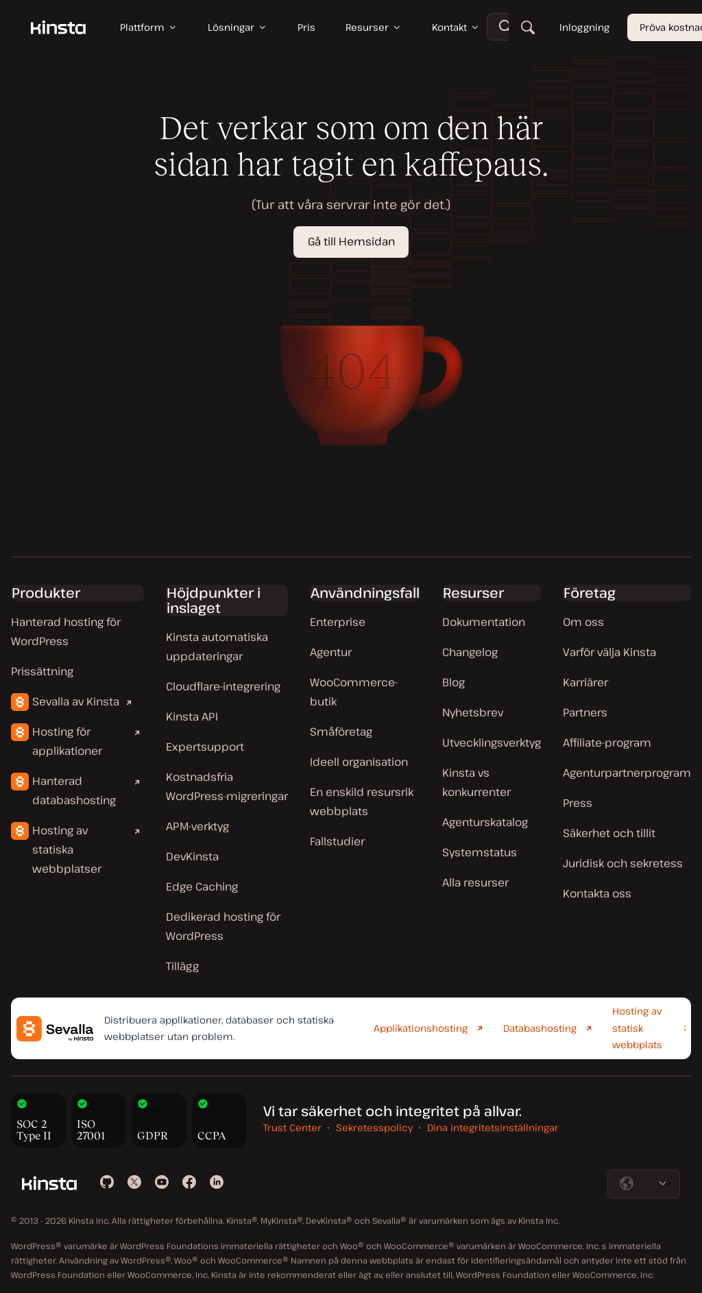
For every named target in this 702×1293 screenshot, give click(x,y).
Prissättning (42, 671)
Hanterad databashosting (74, 790)
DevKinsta (192, 856)
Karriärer (585, 682)
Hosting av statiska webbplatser (66, 849)
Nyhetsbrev (472, 712)
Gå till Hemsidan (351, 241)
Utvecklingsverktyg (491, 742)
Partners (585, 712)
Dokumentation (483, 621)
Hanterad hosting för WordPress (66, 631)
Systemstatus (479, 852)
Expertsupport (205, 746)
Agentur (331, 652)
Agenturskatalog (485, 822)
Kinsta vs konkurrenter (476, 782)
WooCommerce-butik (354, 692)
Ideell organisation (359, 761)
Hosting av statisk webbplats (637, 1027)
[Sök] (528, 27)
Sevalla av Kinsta (75, 701)
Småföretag (341, 731)
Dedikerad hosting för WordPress (223, 926)
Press (577, 802)
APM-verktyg (197, 826)
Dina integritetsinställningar (493, 1127)
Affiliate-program (607, 742)
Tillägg (182, 966)
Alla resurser (475, 882)
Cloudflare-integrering (223, 686)
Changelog (470, 652)
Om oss (583, 621)
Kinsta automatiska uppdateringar (217, 646)
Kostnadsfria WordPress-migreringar (227, 786)
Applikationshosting (421, 1028)
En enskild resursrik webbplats (361, 801)
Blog (453, 682)
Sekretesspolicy (374, 1127)
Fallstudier (337, 841)
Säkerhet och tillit (609, 833)
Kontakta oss (597, 893)
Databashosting (540, 1028)
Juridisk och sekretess (623, 863)
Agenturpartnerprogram (627, 772)
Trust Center (292, 1127)
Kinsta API (192, 716)
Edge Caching (202, 886)
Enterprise (337, 621)
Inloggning (584, 27)
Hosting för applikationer (67, 741)
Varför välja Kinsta (609, 652)
